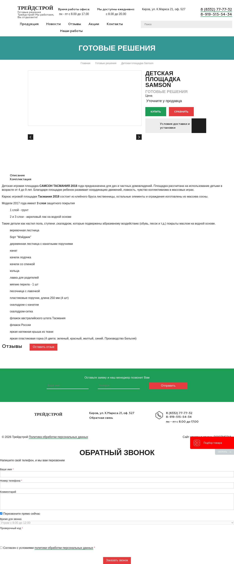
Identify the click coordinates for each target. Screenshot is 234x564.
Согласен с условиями (46, 547)
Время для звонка (10, 519)
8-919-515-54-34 (216, 14)
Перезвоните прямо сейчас (20, 513)
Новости (53, 24)
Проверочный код (10, 528)
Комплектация (20, 179)
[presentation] (28, 537)
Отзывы (74, 24)
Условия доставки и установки (175, 125)
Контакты (115, 24)
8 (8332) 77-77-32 (216, 9)
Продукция (29, 24)
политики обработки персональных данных (64, 547)
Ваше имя (6, 469)
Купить (156, 111)
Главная (85, 63)
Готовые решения (105, 63)
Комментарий (8, 491)
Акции (93, 24)
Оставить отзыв (43, 346)
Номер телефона (10, 480)
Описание (17, 175)
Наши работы (71, 31)
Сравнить (181, 111)
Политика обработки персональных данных (58, 436)
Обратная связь (101, 417)
